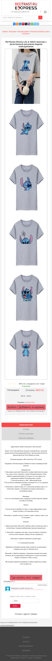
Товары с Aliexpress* (23, 656)
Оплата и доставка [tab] (26, 434)
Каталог (26, 642)
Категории (12, 31)
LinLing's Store (30, 402)
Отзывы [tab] (26, 429)
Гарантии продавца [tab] (26, 438)
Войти (15, 606)
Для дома (26, 650)
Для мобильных (26, 646)
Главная (5, 31)
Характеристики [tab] (26, 425)
